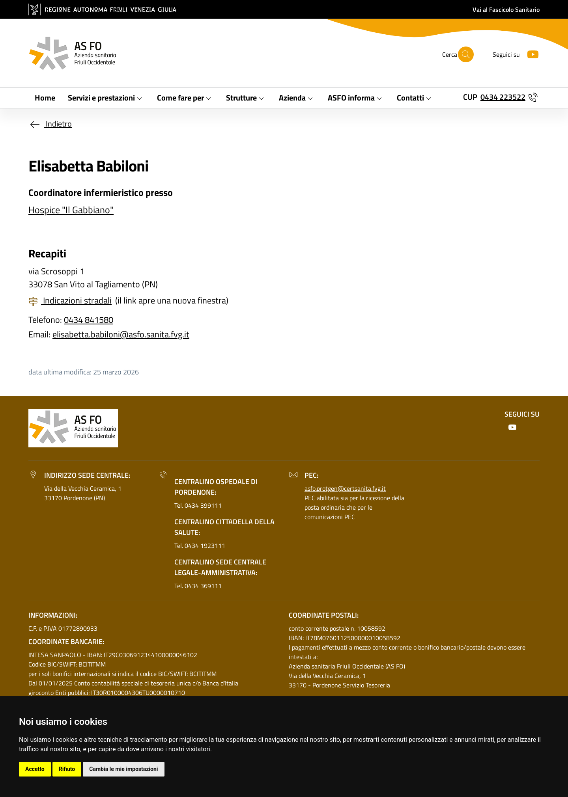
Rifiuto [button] (67, 769)
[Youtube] (530, 53)
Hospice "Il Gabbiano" (71, 210)
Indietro (50, 123)
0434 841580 (88, 319)
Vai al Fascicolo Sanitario (506, 9)
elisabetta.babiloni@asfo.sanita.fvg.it (120, 334)
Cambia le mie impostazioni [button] (123, 769)
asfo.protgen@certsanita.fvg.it (345, 488)
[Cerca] (466, 54)
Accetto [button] (35, 769)
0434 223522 (502, 97)
